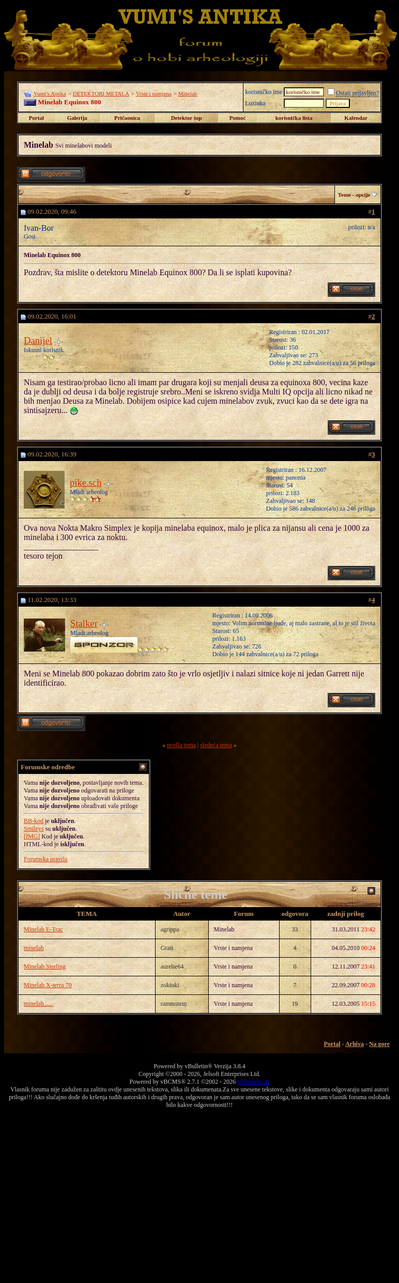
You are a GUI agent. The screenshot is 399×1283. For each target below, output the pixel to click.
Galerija (77, 118)
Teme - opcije (354, 195)
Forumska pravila (45, 859)
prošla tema (181, 745)
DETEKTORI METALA (101, 93)
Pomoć (237, 118)
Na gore (379, 1044)
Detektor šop (186, 118)
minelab (34, 948)
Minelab (187, 93)
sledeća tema (216, 745)
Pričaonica (127, 118)
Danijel (38, 340)
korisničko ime (263, 92)
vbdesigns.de (253, 1081)
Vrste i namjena (154, 93)
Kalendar (355, 118)
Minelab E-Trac (43, 929)
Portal (36, 118)
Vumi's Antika (50, 93)
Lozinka (255, 103)
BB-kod (33, 821)
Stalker (84, 623)
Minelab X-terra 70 (48, 985)
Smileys (34, 828)
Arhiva (354, 1044)
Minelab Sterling (45, 966)
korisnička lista (294, 118)
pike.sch (86, 482)
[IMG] (32, 836)
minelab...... (38, 1003)
